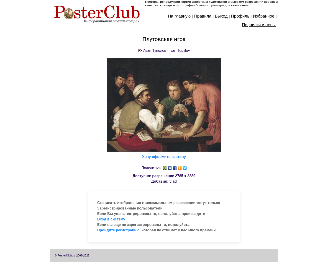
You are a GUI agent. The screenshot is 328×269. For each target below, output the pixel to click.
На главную (179, 16)
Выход (221, 16)
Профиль (240, 16)
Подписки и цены (259, 24)
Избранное (263, 16)
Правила (202, 16)
